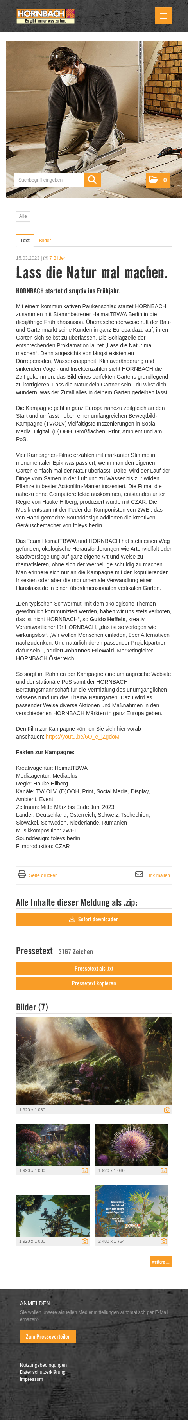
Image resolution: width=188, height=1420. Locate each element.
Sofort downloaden (94, 919)
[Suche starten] (92, 180)
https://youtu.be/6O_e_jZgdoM (82, 736)
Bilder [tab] (45, 240)
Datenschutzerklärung (43, 1372)
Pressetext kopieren (94, 983)
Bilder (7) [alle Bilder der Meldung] (32, 1007)
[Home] (45, 17)
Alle (23, 216)
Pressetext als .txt (94, 968)
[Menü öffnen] (163, 15)
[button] (158, 180)
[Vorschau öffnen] (94, 1061)
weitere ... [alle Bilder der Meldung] (161, 1261)
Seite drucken (43, 875)
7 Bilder (57, 258)
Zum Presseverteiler (48, 1336)
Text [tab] (25, 240)
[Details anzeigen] (165, 1110)
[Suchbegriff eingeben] (57, 180)
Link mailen (158, 875)
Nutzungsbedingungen (43, 1365)
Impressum (31, 1379)
